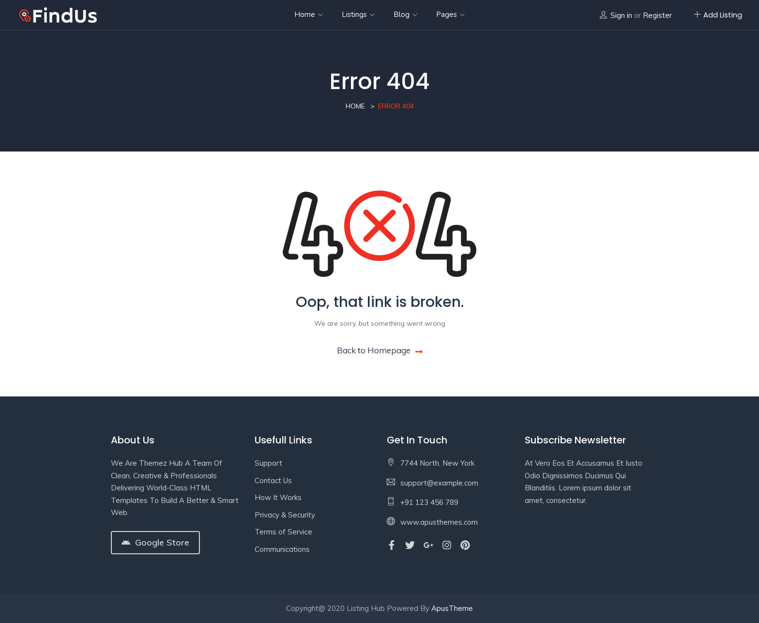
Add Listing (718, 15)
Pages (450, 14)
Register (657, 15)
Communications (282, 549)
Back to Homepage (380, 350)
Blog (405, 14)
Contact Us (273, 480)
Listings (358, 14)
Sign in (621, 15)
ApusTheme (452, 608)
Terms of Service (283, 531)
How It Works (278, 497)
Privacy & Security (285, 514)
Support (268, 463)
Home (308, 14)
